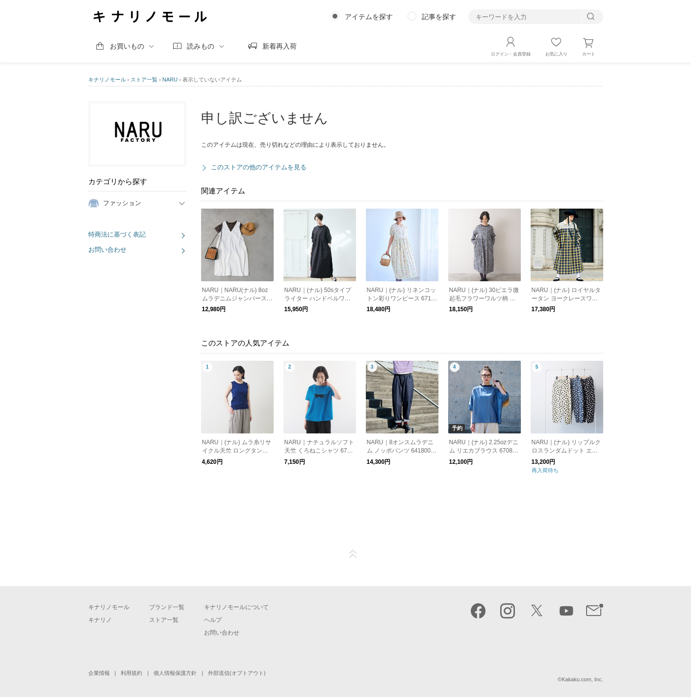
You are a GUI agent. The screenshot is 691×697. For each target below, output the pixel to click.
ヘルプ (213, 620)
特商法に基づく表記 (117, 234)
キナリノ (100, 620)
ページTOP (353, 554)
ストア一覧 (143, 79)
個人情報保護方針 (175, 673)
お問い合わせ (107, 249)
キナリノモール (107, 79)
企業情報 (99, 673)
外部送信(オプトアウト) (236, 673)
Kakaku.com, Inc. (582, 679)
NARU (170, 79)
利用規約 (131, 673)
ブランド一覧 (166, 607)
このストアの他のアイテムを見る (259, 167)
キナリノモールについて (236, 607)
